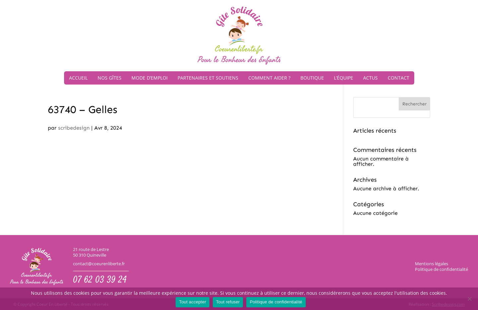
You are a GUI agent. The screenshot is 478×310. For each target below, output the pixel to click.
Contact (398, 78)
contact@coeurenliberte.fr (99, 264)
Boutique (312, 78)
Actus (370, 78)
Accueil (78, 78)
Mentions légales (431, 264)
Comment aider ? (269, 78)
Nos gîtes (109, 78)
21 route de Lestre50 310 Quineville (91, 252)
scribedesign (74, 128)
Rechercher (414, 104)
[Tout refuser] (469, 299)
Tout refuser (228, 301)
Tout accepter (192, 301)
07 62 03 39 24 (100, 280)
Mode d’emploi (149, 78)
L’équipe (343, 78)
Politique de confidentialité (441, 269)
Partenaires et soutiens (208, 78)
